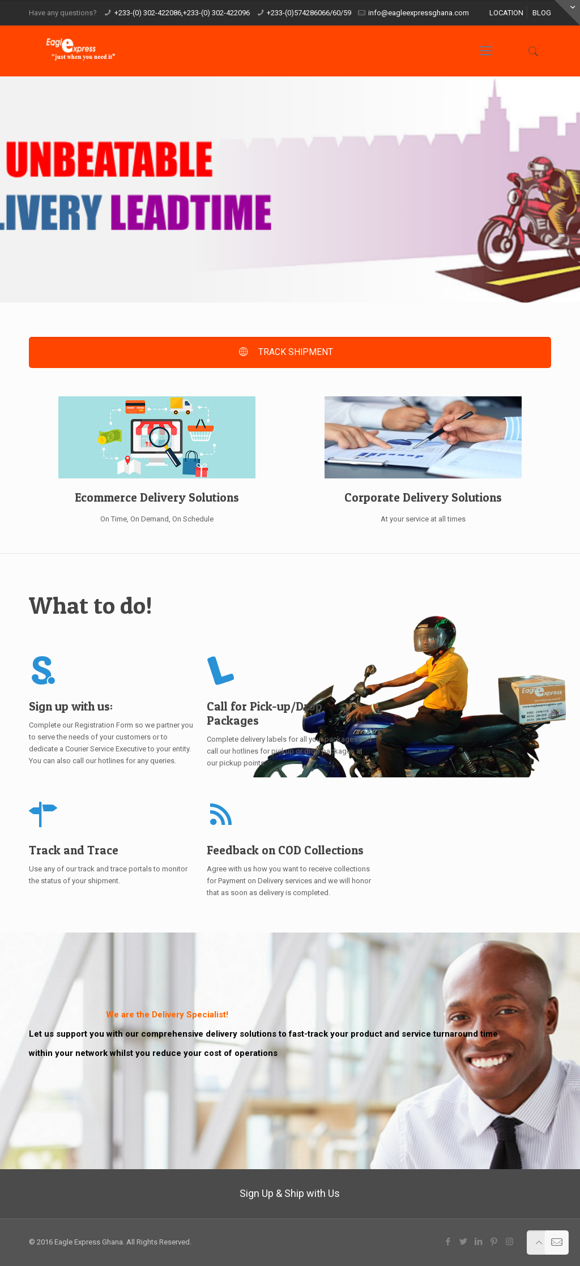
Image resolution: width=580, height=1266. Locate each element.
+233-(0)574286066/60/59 (309, 12)
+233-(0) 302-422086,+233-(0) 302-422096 (182, 12)
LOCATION (506, 12)
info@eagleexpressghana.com (418, 12)
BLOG (541, 12)
